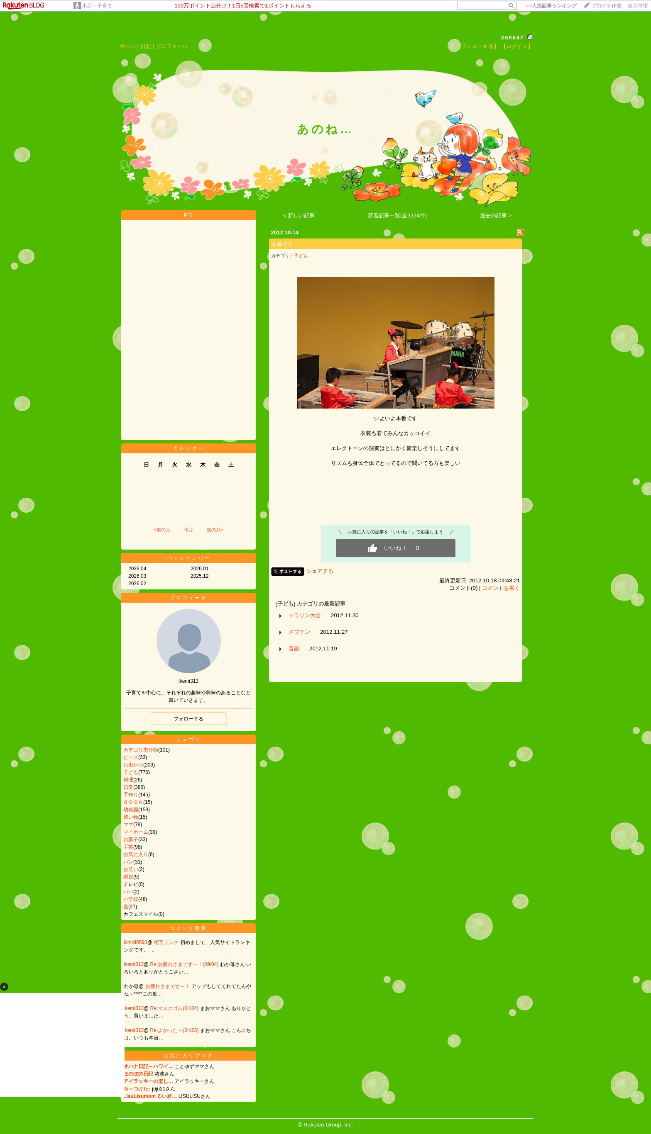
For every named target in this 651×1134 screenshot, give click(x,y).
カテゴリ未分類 (140, 750)
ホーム (128, 46)
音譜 (294, 648)
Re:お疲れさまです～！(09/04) (185, 964)
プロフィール (171, 46)
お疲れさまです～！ (168, 986)
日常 (128, 787)
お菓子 (130, 839)
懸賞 (128, 877)
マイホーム (135, 832)
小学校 (130, 899)
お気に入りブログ (188, 1056)
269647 (512, 37)
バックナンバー (188, 558)
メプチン (299, 632)
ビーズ (130, 757)
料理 (128, 780)
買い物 (130, 817)
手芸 (128, 847)
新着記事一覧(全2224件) (397, 215)
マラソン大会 (305, 615)
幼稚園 (130, 810)
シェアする (319, 571)
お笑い (130, 869)
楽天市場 (638, 6)
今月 (188, 529)
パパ (128, 892)
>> (551, 6)
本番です (282, 244)
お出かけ (133, 765)
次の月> (215, 529)
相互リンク (167, 942)
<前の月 (162, 529)
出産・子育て (97, 6)
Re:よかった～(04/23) (175, 1030)
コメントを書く (501, 588)
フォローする (188, 719)
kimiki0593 (135, 942)
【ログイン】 (517, 46)
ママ (128, 824)
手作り (130, 795)
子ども (130, 772)
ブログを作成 (607, 6)
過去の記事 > (496, 215)
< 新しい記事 (299, 215)
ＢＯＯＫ (133, 802)
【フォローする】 (477, 46)
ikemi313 (134, 964)
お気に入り (135, 854)
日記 (145, 46)
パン (128, 862)
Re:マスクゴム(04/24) (175, 1008)
